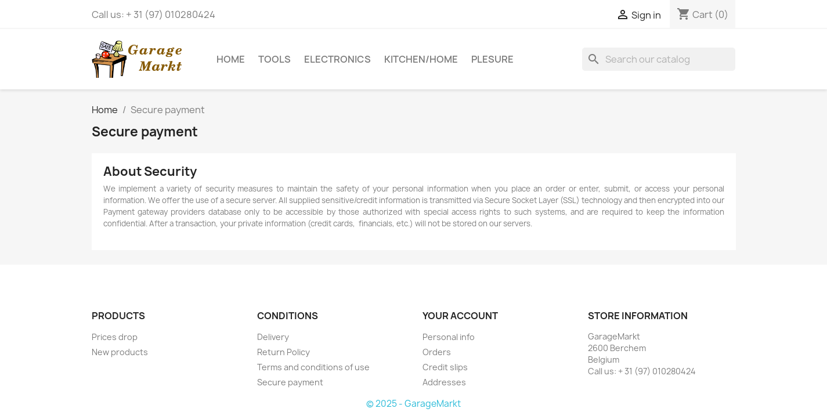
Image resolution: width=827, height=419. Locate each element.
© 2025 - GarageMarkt (413, 404)
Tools (274, 59)
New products (120, 351)
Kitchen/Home (421, 59)
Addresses (444, 382)
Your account (460, 315)
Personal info (448, 336)
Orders (436, 351)
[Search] (658, 59)
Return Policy (283, 351)
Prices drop (115, 336)
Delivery (273, 336)
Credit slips (445, 367)
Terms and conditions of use (313, 367)
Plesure (492, 59)
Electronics (337, 59)
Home (230, 59)
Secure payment (290, 382)
